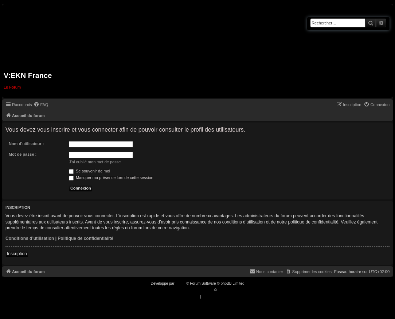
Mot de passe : (22, 154)
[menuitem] (41, 104)
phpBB (180, 283)
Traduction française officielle (189, 290)
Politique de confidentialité (85, 238)
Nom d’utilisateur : (26, 143)
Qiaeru (223, 290)
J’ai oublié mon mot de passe (95, 162)
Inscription (17, 253)
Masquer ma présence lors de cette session (111, 177)
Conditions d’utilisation (29, 238)
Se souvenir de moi (89, 171)
